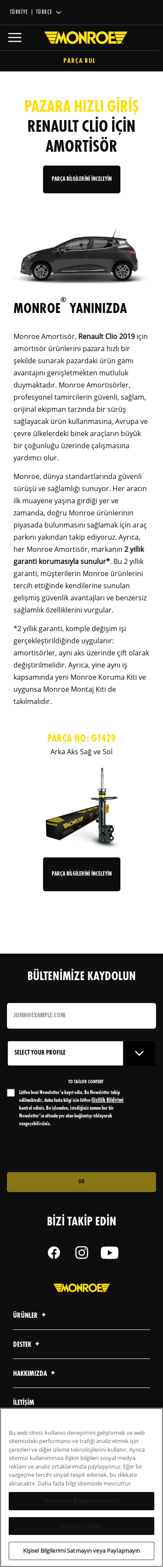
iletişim (23, 1403)
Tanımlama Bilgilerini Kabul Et (81, 1501)
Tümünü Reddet (81, 1526)
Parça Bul (81, 61)
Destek (27, 1345)
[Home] (82, 37)
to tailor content (85, 1082)
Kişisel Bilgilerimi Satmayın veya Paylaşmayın (81, 1550)
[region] (81, 1487)
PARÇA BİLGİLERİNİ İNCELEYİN (82, 179)
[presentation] (79, 1150)
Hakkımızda (35, 1374)
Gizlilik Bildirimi (107, 1100)
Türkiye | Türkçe (31, 12)
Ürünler (30, 1315)
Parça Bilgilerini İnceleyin (82, 874)
